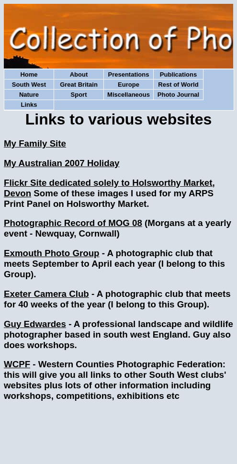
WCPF (17, 364)
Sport (79, 94)
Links (29, 104)
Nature (29, 94)
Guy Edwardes (35, 324)
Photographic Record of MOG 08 (73, 223)
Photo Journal (178, 94)
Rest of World (178, 84)
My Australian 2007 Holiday (62, 163)
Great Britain (79, 84)
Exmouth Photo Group (51, 253)
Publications (178, 74)
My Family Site (35, 143)
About (79, 74)
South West (29, 84)
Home (28, 74)
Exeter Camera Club (46, 294)
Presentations (128, 74)
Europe (128, 84)
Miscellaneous (128, 94)
